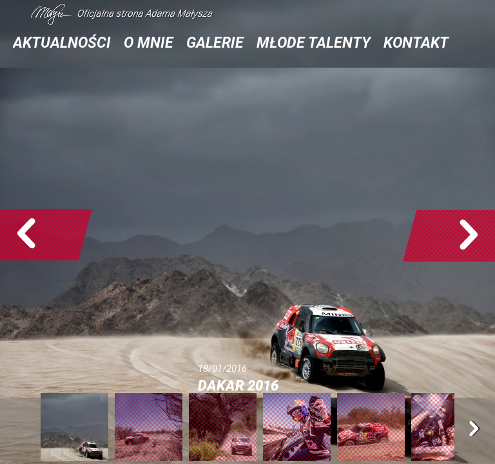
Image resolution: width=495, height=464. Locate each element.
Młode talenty (314, 43)
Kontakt (416, 43)
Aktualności (62, 43)
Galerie (215, 43)
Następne (449, 235)
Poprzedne (46, 235)
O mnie (148, 43)
